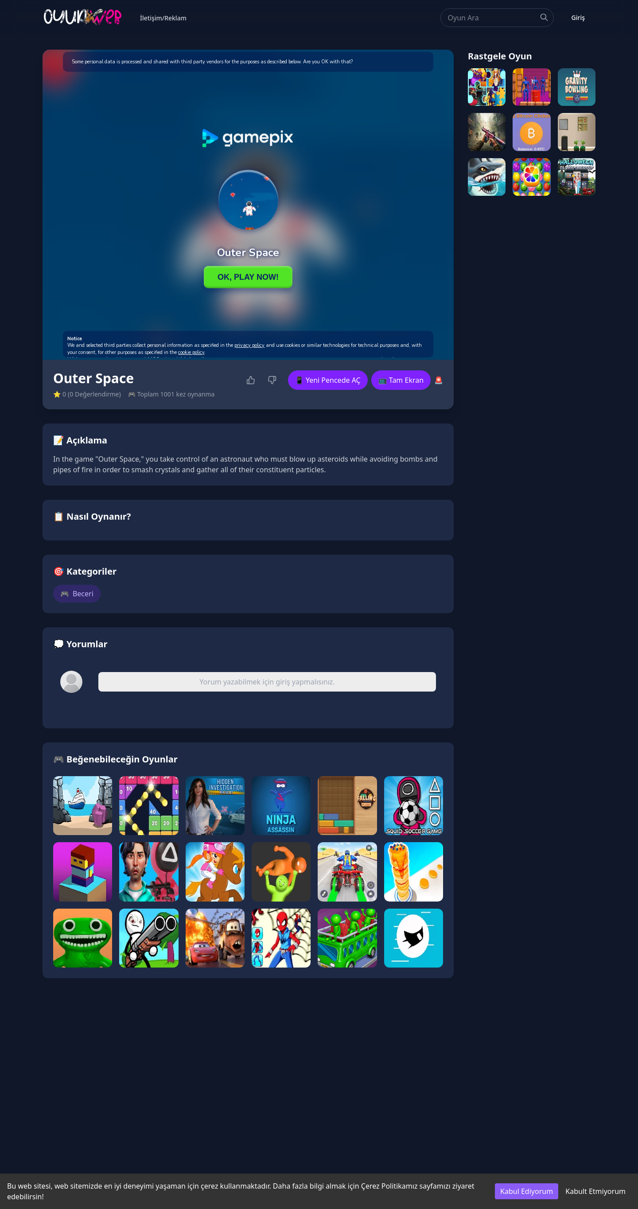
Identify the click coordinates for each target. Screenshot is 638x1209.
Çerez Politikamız (389, 1186)
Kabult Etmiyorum (595, 1191)
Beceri (76, 593)
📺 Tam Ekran (401, 380)
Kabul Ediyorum (526, 1191)
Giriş (578, 17)
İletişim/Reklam (163, 18)
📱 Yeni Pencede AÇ (328, 380)
